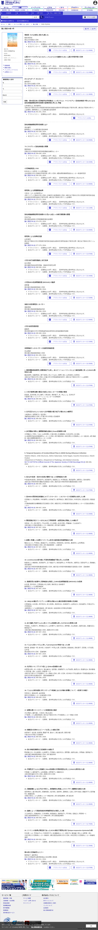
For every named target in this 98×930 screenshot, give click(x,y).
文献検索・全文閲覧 (9, 900)
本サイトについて (48, 900)
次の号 (94, 29)
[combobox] (16, 17)
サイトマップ (27, 903)
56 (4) (33, 42)
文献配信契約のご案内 (49, 903)
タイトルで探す (24, 13)
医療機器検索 (7, 905)
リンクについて (47, 905)
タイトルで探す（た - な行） (22, 24)
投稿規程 (7, 65)
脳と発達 (35, 24)
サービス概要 (27, 898)
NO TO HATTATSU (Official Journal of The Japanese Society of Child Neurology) (52, 462)
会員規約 (45, 908)
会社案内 (45, 898)
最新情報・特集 (7, 898)
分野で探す (40, 13)
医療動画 (5, 910)
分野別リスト (8, 72)
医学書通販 (6, 908)
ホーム (3, 24)
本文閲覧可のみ (24, 21)
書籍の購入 (7, 67)
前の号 (87, 29)
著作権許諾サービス (9, 912)
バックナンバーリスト (11, 70)
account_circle (95, 2)
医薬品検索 (6, 903)
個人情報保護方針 (48, 910)
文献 (9, 24)
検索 (4, 102)
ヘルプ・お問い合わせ (29, 900)
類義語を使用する (8, 21)
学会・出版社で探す (55, 13)
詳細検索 (8, 13)
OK (91, 926)
